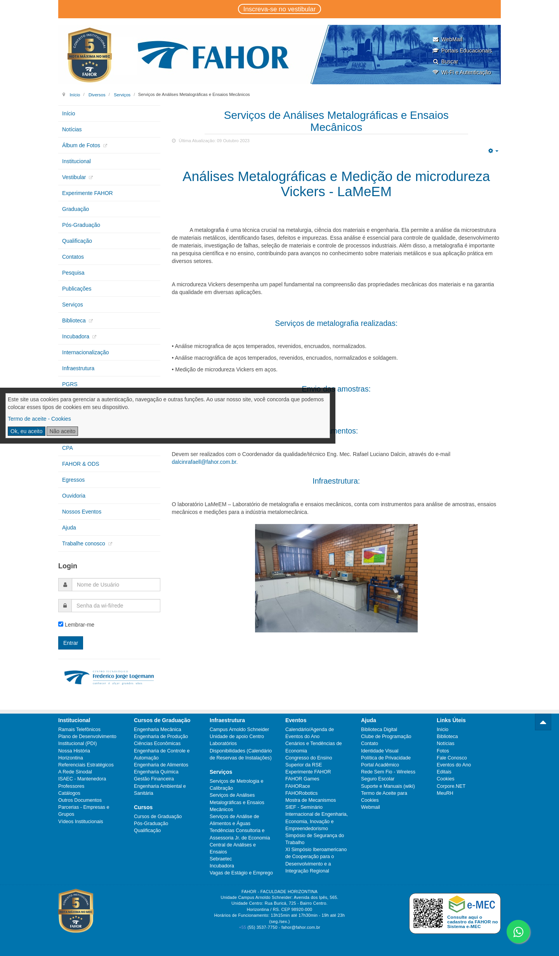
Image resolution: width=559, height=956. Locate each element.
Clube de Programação (386, 736)
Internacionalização (85, 352)
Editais (444, 772)
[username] (116, 584)
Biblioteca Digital (379, 729)
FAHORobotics (301, 793)
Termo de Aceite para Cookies (384, 797)
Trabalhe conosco (84, 543)
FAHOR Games (302, 779)
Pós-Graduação (81, 225)
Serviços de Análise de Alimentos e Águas (234, 820)
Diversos (97, 94)
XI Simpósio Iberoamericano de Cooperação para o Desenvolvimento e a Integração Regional (316, 860)
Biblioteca (74, 320)
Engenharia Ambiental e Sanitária (160, 790)
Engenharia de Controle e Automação (162, 754)
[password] (115, 605)
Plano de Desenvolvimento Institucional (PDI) (87, 740)
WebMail (447, 39)
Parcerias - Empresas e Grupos (83, 811)
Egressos (73, 480)
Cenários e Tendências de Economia (313, 747)
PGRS (70, 384)
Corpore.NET (451, 786)
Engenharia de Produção (161, 736)
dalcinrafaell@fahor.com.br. (205, 462)
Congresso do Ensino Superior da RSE (308, 761)
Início (74, 94)
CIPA (68, 400)
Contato (369, 743)
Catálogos (69, 793)
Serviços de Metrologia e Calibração (237, 784)
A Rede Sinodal (75, 772)
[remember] (60, 624)
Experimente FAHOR (87, 193)
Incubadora (76, 336)
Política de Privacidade (386, 758)
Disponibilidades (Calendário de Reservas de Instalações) (241, 754)
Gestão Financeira (154, 779)
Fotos (443, 751)
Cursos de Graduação (158, 816)
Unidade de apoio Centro (237, 736)
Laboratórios (223, 743)
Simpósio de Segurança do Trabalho (314, 839)
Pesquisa (73, 273)
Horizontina (70, 758)
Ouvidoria (73, 496)
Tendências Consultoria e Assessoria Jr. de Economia (240, 834)
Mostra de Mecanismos (310, 800)
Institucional (76, 161)
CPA (67, 448)
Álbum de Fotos (82, 145)
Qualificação (77, 241)
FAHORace (297, 786)
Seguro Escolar (377, 779)
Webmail (370, 807)
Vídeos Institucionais (80, 821)
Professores (71, 786)
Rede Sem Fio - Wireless (388, 772)
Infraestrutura (78, 368)
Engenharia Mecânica (157, 729)
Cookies (446, 779)
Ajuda (69, 527)
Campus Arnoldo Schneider (239, 729)
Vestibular (74, 177)
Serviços (122, 94)
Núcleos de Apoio (83, 432)
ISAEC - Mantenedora (82, 779)
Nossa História (74, 751)
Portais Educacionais (462, 50)
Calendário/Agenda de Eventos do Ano (309, 733)
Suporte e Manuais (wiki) (388, 786)
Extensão (73, 416)
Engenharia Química (156, 772)
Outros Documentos (80, 800)
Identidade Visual (379, 751)
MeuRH (445, 793)
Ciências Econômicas (157, 743)
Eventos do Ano (454, 765)
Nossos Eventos (81, 511)
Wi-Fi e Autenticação (461, 72)
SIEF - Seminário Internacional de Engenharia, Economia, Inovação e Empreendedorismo (316, 818)
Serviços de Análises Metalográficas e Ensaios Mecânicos (237, 802)
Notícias (72, 129)
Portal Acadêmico (380, 765)
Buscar (445, 61)
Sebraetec (221, 859)
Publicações (77, 289)
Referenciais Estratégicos (86, 765)
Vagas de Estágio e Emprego (241, 873)
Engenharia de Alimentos (161, 765)
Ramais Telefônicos (79, 729)
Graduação (75, 209)
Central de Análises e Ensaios (233, 848)
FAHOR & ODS (80, 464)
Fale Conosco (452, 758)
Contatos (73, 257)
